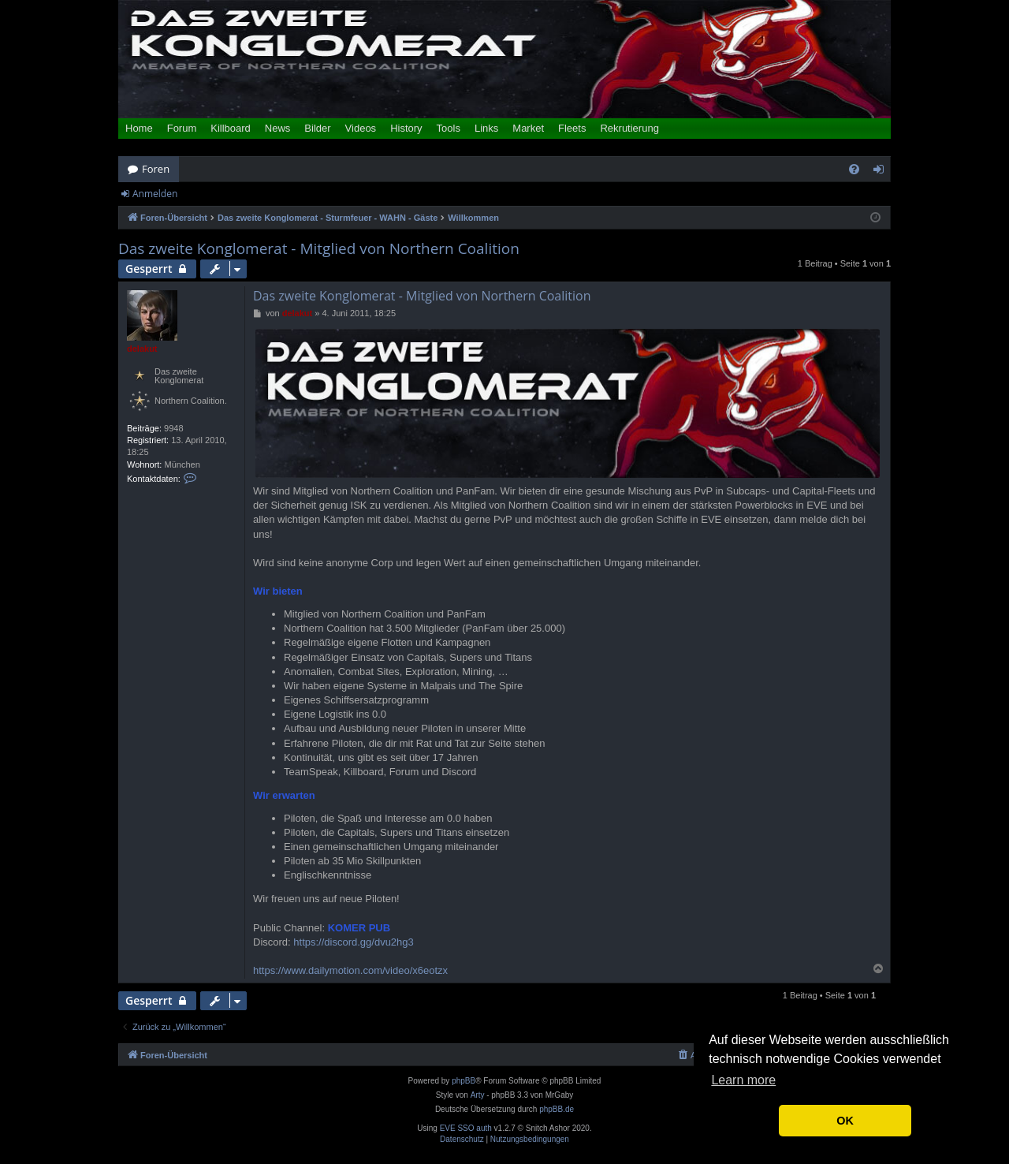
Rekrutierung (629, 128)
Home (139, 128)
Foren (155, 169)
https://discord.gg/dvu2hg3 (353, 942)
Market (528, 128)
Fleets (572, 128)
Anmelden (154, 193)
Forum (182, 128)
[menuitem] (854, 169)
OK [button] (845, 1120)
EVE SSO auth (466, 1128)
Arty (478, 1095)
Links (486, 128)
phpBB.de (556, 1109)
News (278, 128)
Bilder (317, 128)
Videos (361, 128)
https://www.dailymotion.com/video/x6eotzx (350, 970)
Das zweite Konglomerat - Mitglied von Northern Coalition (318, 248)
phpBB (463, 1080)
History (406, 128)
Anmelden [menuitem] (883, 172)
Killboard (230, 128)
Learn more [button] (743, 1080)
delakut (142, 348)
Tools (448, 128)
